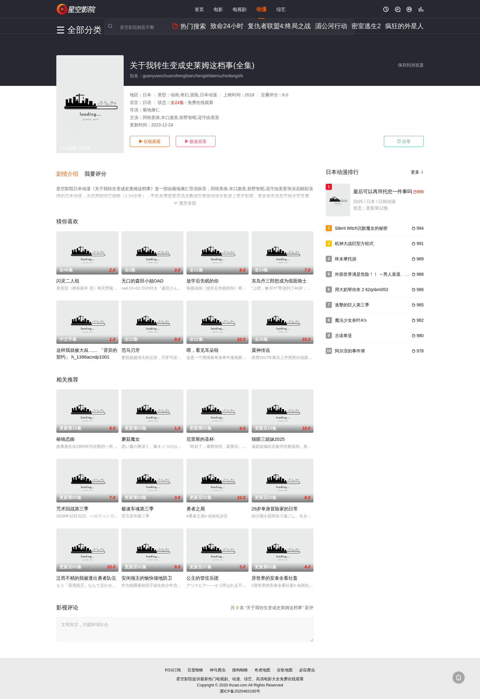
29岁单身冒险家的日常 (275, 504)
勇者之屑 (195, 504)
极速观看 (196, 141)
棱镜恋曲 (65, 434)
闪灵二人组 (67, 276)
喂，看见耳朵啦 (202, 345)
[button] (70, 171)
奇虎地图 (262, 665)
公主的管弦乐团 (202, 573)
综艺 (281, 9)
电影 (218, 9)
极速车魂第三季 (138, 504)
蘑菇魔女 (131, 434)
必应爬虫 (307, 665)
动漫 (261, 9)
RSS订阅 (173, 665)
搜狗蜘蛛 (240, 665)
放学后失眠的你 (202, 276)
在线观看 (150, 141)
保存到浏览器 (411, 65)
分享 (404, 141)
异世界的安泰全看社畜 (275, 573)
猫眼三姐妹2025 (268, 434)
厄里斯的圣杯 (200, 434)
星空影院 (184, 674)
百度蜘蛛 (195, 665)
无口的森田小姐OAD (143, 276)
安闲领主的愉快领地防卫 (147, 573)
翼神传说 (261, 345)
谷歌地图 (285, 665)
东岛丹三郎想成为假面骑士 (279, 276)
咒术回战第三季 (72, 504)
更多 (417, 172)
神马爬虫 (218, 665)
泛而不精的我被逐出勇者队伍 (86, 573)
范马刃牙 (131, 345)
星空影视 (76, 9)
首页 (199, 9)
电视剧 (239, 9)
